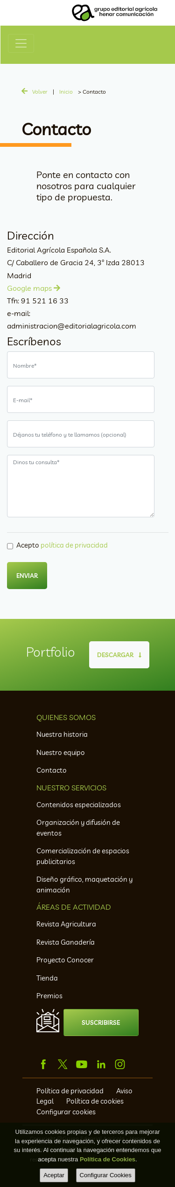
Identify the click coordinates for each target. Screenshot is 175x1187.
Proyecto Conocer (65, 959)
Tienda (47, 978)
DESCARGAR (119, 655)
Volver (40, 91)
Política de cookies (95, 1101)
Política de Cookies (107, 1159)
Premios (49, 995)
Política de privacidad (70, 1090)
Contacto (51, 770)
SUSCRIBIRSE (101, 1022)
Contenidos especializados (78, 804)
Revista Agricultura (66, 923)
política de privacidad (74, 545)
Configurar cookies (66, 1111)
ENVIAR (27, 575)
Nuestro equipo (60, 752)
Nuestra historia (62, 734)
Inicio (66, 91)
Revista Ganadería (65, 942)
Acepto (62, 545)
